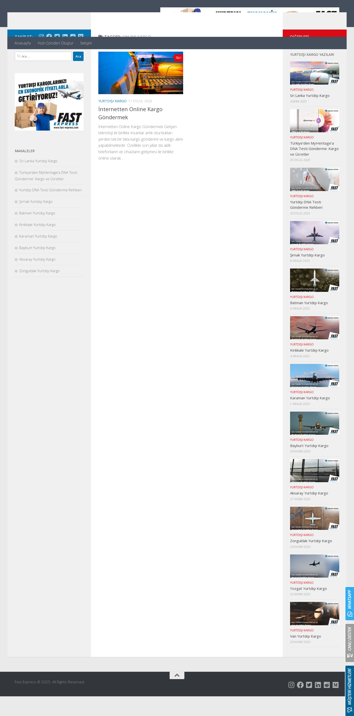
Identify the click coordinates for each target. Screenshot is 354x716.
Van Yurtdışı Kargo (305, 655)
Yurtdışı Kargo (112, 120)
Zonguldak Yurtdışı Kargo (39, 290)
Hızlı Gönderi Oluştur (56, 43)
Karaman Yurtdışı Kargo (38, 255)
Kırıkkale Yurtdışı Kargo (37, 244)
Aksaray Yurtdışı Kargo (37, 278)
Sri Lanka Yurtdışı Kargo (38, 180)
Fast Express (45, 17)
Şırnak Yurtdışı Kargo (36, 221)
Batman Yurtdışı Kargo (37, 232)
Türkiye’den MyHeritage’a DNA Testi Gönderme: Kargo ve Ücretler (314, 168)
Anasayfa (23, 43)
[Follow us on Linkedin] (65, 56)
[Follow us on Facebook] (49, 56)
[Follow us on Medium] (81, 56)
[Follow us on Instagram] (41, 56)
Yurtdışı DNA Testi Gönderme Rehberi (50, 209)
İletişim (86, 43)
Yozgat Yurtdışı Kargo (308, 608)
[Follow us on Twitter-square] (57, 56)
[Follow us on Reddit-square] (73, 56)
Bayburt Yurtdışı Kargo (37, 267)
